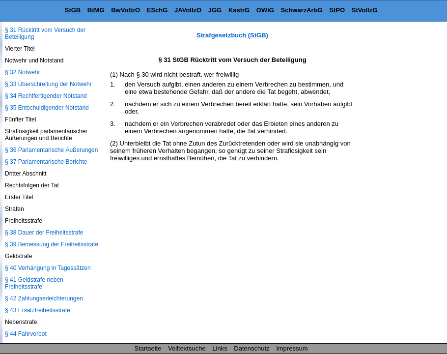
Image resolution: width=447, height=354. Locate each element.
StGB (73, 10)
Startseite (148, 348)
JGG (215, 10)
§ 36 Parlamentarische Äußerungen (51, 150)
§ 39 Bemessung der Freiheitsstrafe (51, 244)
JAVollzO (187, 10)
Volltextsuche (187, 348)
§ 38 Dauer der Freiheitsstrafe (44, 232)
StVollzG (364, 10)
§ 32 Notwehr (22, 72)
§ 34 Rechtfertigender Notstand (46, 95)
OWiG (265, 10)
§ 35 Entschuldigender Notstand (47, 107)
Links (219, 348)
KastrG (239, 10)
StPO (337, 10)
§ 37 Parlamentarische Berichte (46, 161)
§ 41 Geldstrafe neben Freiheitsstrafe (34, 283)
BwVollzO (125, 10)
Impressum (291, 348)
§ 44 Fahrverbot (26, 333)
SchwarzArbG (301, 10)
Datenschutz (251, 348)
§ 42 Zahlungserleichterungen (44, 298)
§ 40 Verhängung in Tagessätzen (48, 268)
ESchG (157, 10)
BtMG (96, 10)
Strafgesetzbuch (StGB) (232, 35)
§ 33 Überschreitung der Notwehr (48, 84)
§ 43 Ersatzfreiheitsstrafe (37, 310)
